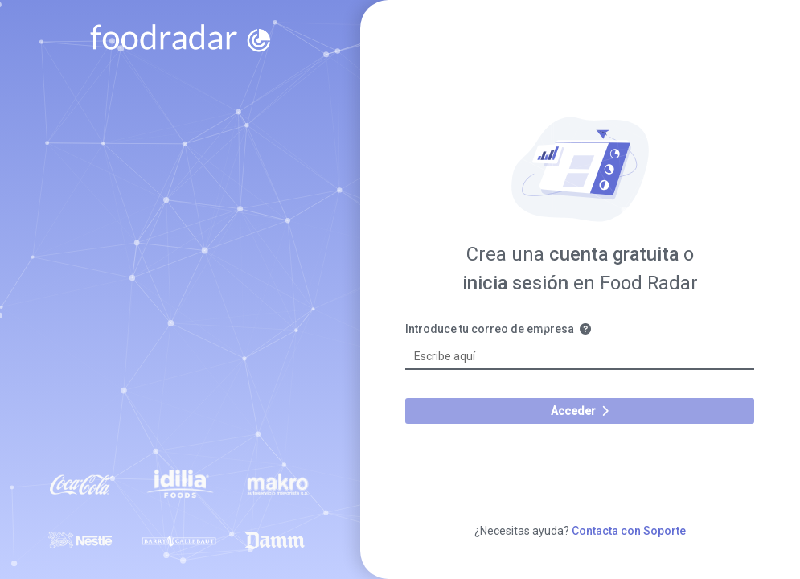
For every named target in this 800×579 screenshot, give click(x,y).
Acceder (580, 410)
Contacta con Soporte (629, 530)
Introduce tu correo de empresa (505, 328)
